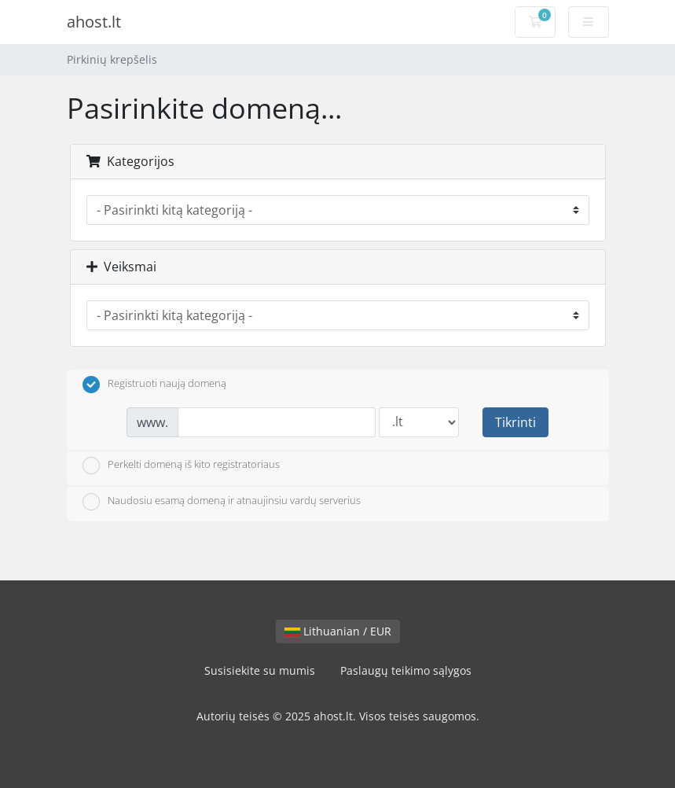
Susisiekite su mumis (259, 670)
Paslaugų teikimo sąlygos (405, 670)
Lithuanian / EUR (337, 631)
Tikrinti (515, 422)
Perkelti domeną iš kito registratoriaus (181, 465)
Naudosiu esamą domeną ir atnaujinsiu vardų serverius (222, 501)
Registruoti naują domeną (154, 384)
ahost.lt (94, 21)
